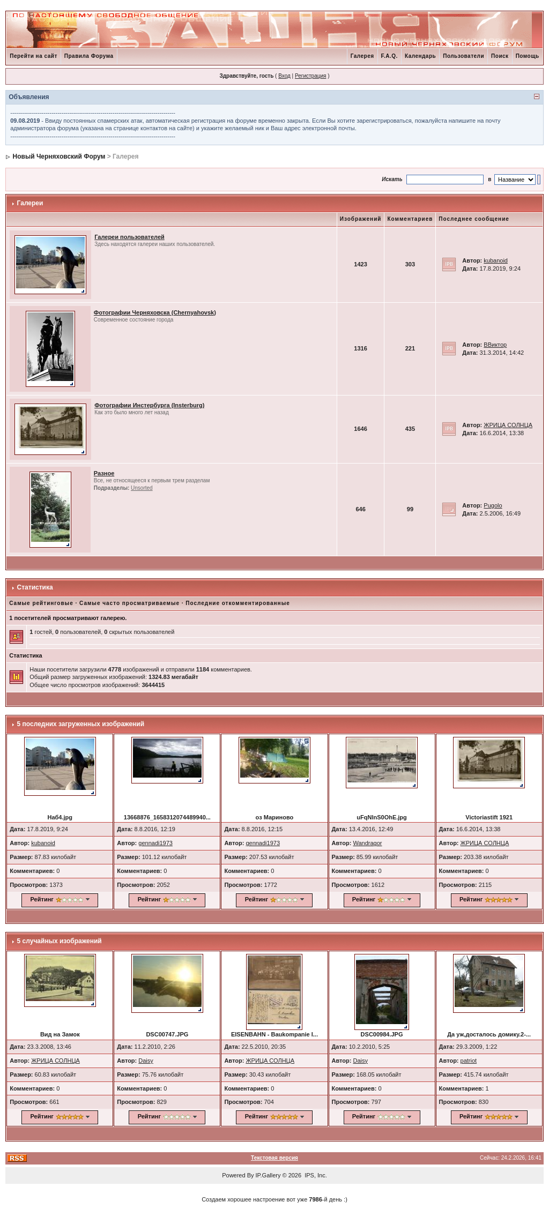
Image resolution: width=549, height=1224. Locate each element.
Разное (104, 473)
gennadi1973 (155, 843)
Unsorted (142, 488)
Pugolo (493, 505)
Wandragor (367, 843)
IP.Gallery (268, 1175)
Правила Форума (89, 56)
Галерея (362, 56)
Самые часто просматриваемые (129, 603)
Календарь (420, 56)
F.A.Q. (389, 56)
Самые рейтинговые (41, 603)
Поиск (500, 56)
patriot (469, 1060)
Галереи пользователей (129, 237)
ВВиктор (495, 344)
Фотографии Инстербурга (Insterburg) (149, 405)
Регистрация (310, 76)
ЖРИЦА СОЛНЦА (508, 425)
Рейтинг (42, 899)
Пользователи (463, 56)
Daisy (145, 1060)
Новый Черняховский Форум (59, 156)
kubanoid (496, 260)
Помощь (527, 56)
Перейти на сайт (33, 56)
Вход (284, 76)
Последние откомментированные (238, 603)
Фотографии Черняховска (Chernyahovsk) (155, 312)
